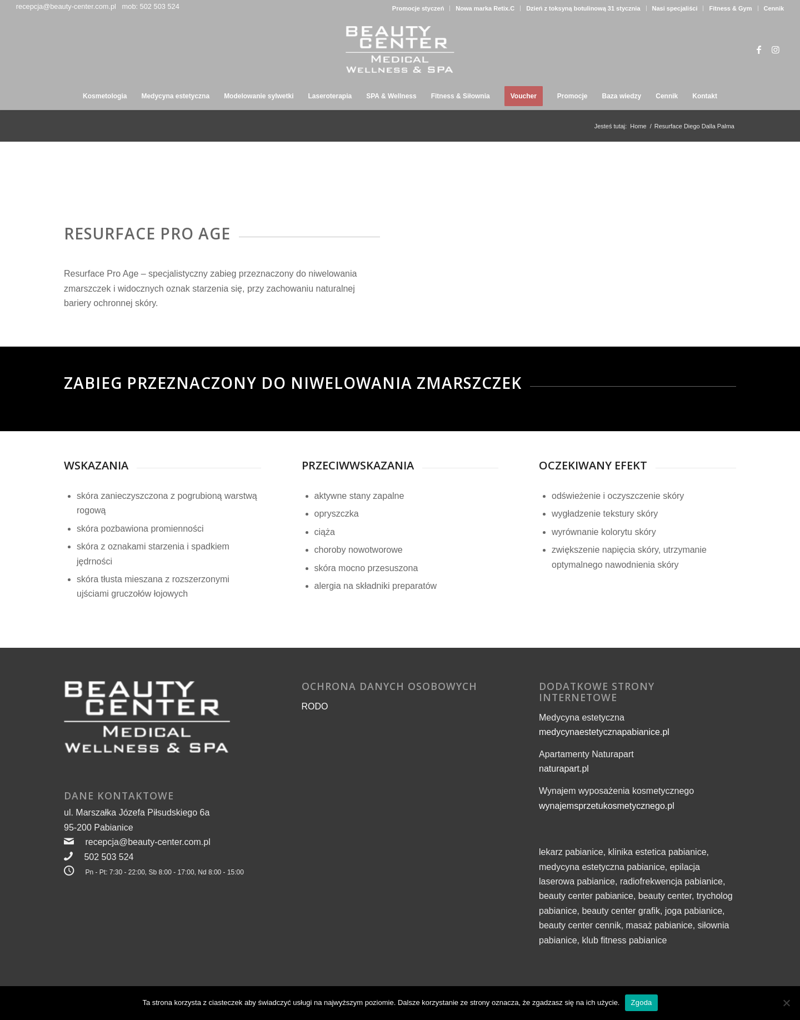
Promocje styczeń (418, 8)
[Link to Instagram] (775, 49)
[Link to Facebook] (759, 49)
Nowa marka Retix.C (485, 8)
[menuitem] (419, 8)
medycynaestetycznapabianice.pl (604, 732)
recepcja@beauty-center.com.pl (66, 6)
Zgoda (641, 1002)
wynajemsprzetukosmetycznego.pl (606, 806)
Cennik (774, 8)
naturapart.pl (564, 768)
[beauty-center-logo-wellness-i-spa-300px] (400, 49)
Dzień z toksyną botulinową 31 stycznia (583, 8)
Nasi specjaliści (675, 8)
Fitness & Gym (730, 8)
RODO (315, 706)
